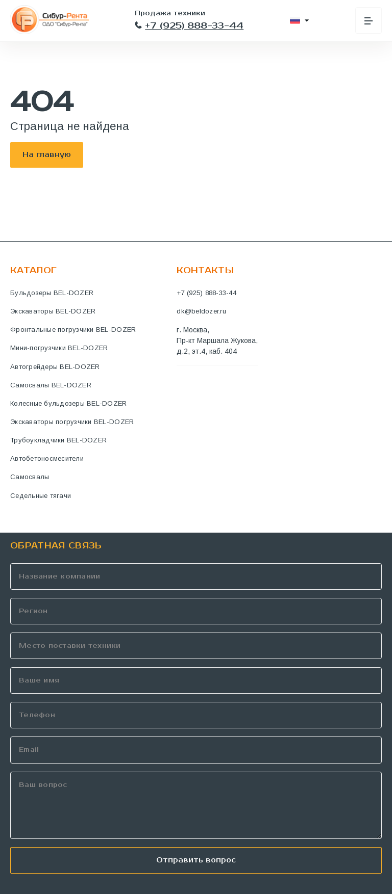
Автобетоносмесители (47, 458)
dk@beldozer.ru (201, 311)
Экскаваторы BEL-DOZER (52, 311)
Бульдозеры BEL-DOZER (51, 293)
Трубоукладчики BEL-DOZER (58, 440)
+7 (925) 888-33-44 (189, 25)
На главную (46, 154)
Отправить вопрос (196, 860)
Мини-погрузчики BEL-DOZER (59, 348)
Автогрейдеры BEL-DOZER (55, 367)
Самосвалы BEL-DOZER (50, 385)
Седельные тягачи (40, 495)
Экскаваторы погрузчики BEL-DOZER (72, 422)
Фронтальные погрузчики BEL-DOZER (73, 329)
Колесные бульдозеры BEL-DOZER (68, 403)
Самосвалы (29, 477)
